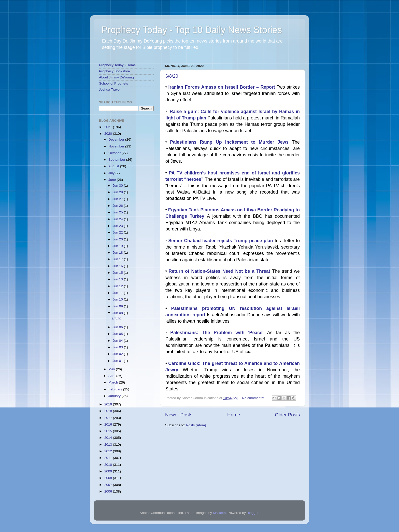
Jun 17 (118, 259)
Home (233, 414)
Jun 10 (118, 299)
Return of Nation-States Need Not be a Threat (220, 271)
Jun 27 (118, 199)
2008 (108, 478)
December (116, 139)
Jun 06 (118, 327)
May (112, 369)
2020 (108, 133)
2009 (108, 471)
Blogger (253, 513)
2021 (108, 127)
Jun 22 (118, 232)
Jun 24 (118, 219)
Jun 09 (118, 306)
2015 (108, 431)
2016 (108, 424)
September (117, 159)
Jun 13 (118, 279)
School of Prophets (113, 83)
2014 (108, 438)
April (112, 376)
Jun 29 (118, 192)
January (115, 396)
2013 (108, 444)
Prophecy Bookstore (114, 71)
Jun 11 (118, 293)
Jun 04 (118, 341)
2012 (108, 451)
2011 (108, 458)
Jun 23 (118, 226)
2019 (108, 404)
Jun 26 (118, 206)
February (115, 389)
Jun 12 (118, 286)
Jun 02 (118, 354)
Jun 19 (118, 246)
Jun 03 (118, 347)
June (112, 180)
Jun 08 (118, 313)
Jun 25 (118, 212)
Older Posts (287, 414)
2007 (108, 485)
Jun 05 (118, 334)
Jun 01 (118, 361)
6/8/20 (171, 76)
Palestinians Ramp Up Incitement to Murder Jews (231, 142)
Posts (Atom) (196, 425)
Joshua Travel (109, 89)
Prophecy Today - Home (117, 65)
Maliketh (219, 513)
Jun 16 (118, 266)
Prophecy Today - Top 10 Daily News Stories (192, 30)
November (116, 146)
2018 (108, 411)
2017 (108, 418)
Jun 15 (118, 273)
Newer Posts (178, 414)
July (112, 173)
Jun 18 (118, 252)
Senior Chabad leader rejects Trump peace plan (221, 240)
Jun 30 (118, 185)
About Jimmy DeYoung (116, 77)
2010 (108, 465)
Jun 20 (118, 239)
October (115, 153)
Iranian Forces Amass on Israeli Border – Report (222, 87)
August (114, 166)
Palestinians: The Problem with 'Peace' (218, 332)
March (113, 382)
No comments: (253, 398)
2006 (108, 491)
